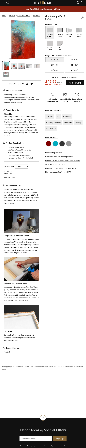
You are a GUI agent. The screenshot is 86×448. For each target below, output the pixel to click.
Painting (78, 122)
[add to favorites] (82, 18)
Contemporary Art (23, 15)
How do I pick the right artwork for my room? (62, 160)
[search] (78, 2)
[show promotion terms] (43, 9)
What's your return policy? (55, 164)
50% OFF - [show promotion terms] (53, 85)
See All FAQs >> (69, 172)
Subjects (12, 15)
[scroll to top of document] (43, 420)
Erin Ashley (48, 19)
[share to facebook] (23, 84)
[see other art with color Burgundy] (48, 143)
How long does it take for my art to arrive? (61, 168)
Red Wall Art (51, 129)
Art (58, 116)
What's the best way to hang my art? (59, 157)
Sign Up (60, 438)
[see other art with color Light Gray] (69, 143)
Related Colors (51, 137)
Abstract (49, 116)
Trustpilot (7, 352)
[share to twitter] (31, 84)
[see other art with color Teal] (55, 143)
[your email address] (35, 438)
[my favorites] (7, 3)
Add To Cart (75, 82)
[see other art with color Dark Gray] (62, 143)
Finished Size (9, 167)
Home (4, 15)
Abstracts (36, 15)
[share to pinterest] (27, 84)
